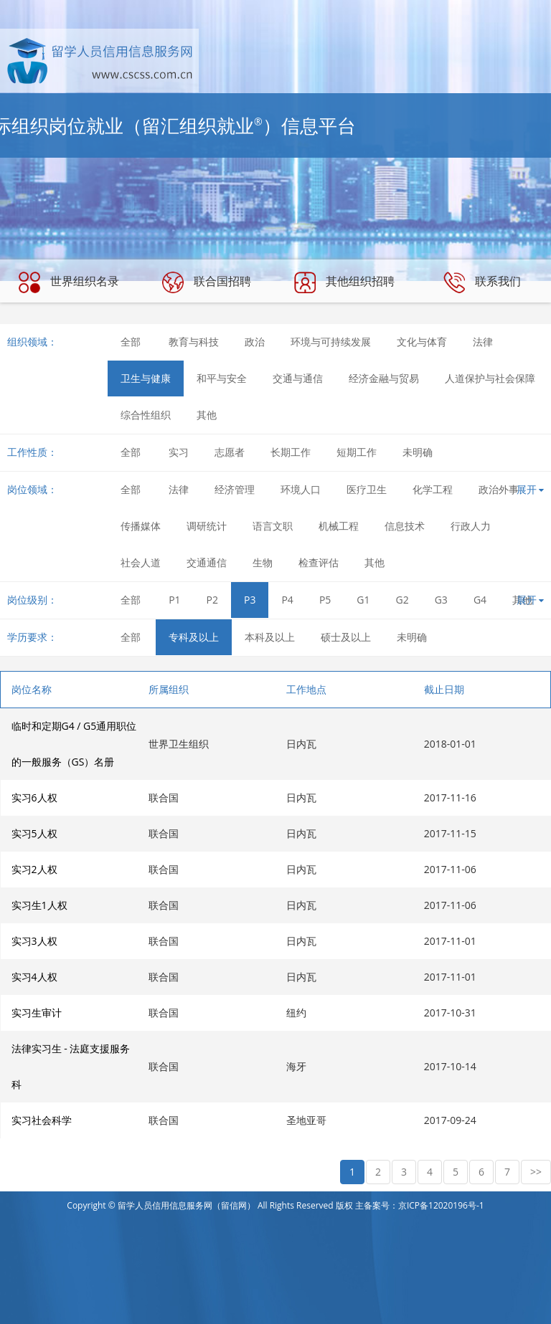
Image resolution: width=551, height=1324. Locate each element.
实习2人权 (34, 869)
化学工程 (433, 489)
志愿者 (230, 452)
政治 (255, 341)
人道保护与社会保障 (490, 378)
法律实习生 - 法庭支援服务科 (71, 1066)
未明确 (417, 452)
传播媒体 (141, 526)
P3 (249, 599)
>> (536, 1171)
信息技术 (405, 526)
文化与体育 (422, 341)
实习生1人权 (39, 905)
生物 (263, 562)
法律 (483, 341)
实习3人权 (34, 941)
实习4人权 (34, 977)
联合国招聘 (206, 282)
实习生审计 (36, 1012)
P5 (325, 599)
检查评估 (318, 562)
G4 (480, 599)
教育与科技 (194, 341)
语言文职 (273, 526)
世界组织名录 (69, 282)
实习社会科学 (41, 1120)
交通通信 (207, 562)
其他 (207, 415)
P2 (212, 599)
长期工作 (290, 452)
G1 (363, 599)
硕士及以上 (346, 637)
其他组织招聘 (344, 282)
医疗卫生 (367, 489)
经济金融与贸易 (384, 378)
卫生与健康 (146, 378)
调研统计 (207, 526)
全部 (131, 341)
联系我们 (482, 282)
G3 (441, 599)
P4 (287, 599)
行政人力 (471, 526)
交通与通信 (298, 378)
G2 (402, 599)
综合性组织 (146, 415)
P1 (174, 599)
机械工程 (339, 526)
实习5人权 (34, 833)
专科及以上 (194, 637)
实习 (179, 452)
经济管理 (235, 489)
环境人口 (301, 489)
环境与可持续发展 (331, 341)
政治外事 (499, 489)
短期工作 (356, 452)
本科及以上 (270, 637)
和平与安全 (222, 378)
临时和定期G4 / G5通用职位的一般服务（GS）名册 (74, 743)
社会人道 (141, 562)
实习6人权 (34, 797)
